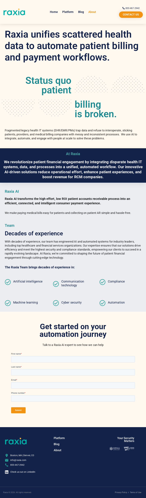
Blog (81, 12)
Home (54, 12)
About (92, 12)
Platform (68, 12)
